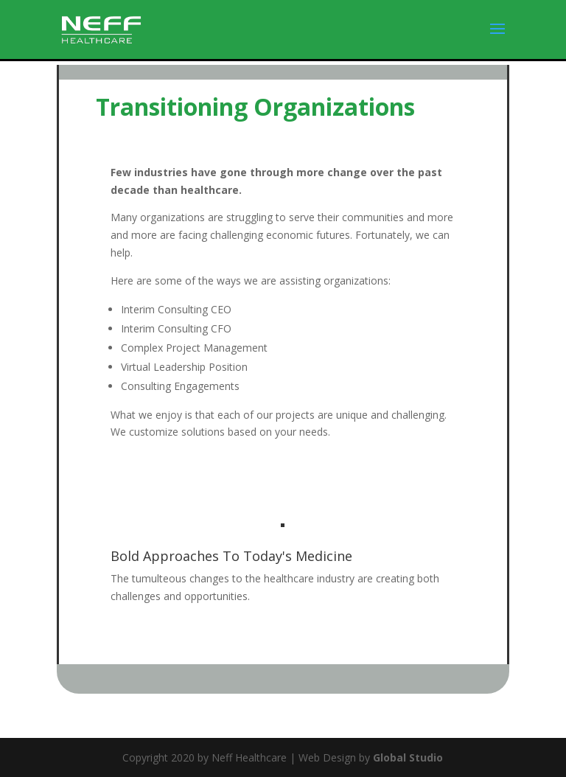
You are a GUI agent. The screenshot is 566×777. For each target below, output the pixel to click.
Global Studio (408, 757)
